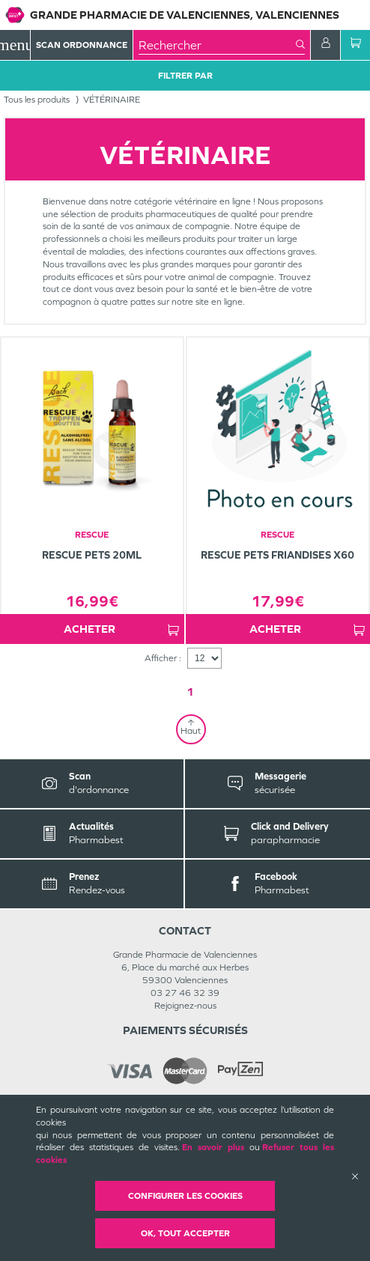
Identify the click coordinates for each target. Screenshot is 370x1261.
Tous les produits (37, 99)
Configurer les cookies (185, 1196)
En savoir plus (213, 1147)
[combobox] (217, 45)
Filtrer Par (185, 75)
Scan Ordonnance (81, 45)
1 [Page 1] (190, 691)
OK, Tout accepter (185, 1233)
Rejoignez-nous (185, 1005)
